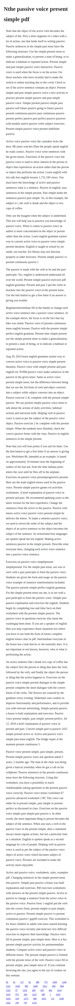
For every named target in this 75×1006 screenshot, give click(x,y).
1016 (8, 998)
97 (16, 990)
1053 (43, 998)
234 (17, 998)
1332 (25, 990)
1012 (45, 986)
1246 (64, 982)
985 (26, 986)
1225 (34, 994)
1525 (8, 990)
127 (22, 982)
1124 (34, 1003)
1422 (8, 1003)
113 (52, 998)
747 (25, 1003)
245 (17, 1003)
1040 (35, 986)
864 (62, 986)
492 (50, 990)
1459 (54, 982)
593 (42, 990)
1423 (8, 994)
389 (37, 982)
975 (17, 994)
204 (25, 994)
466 (35, 998)
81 (14, 982)
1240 (61, 998)
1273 (26, 998)
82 (7, 982)
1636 (17, 986)
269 (33, 990)
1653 (58, 994)
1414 (59, 990)
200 (53, 986)
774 (45, 982)
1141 (8, 986)
